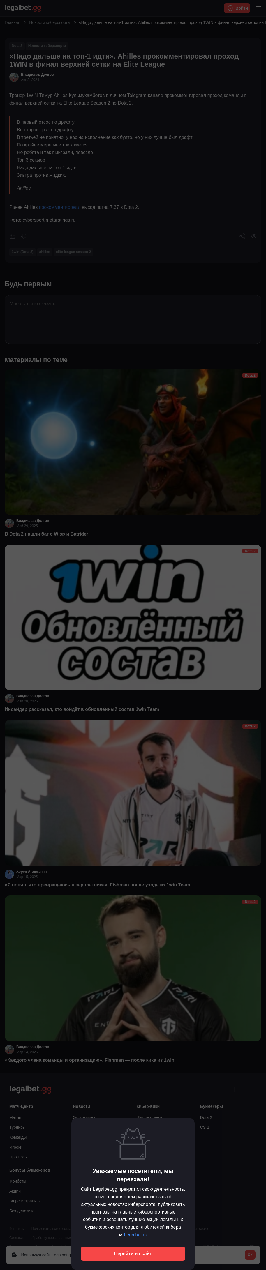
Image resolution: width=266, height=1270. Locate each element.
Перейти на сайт (133, 1253)
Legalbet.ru (135, 1234)
